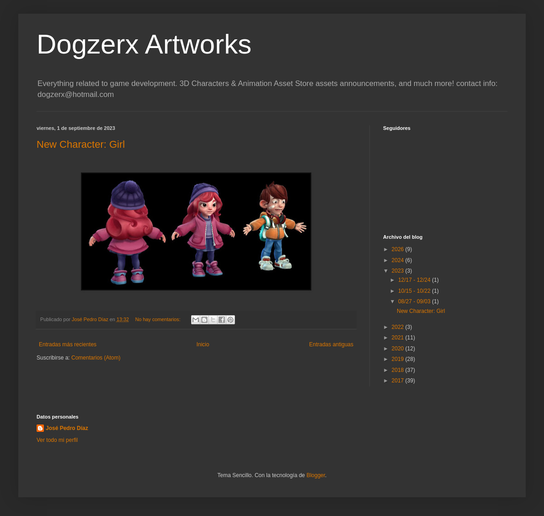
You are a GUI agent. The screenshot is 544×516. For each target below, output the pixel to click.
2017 (398, 380)
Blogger (315, 475)
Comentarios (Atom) (95, 358)
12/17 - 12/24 (415, 280)
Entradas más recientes (67, 344)
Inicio (203, 344)
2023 (398, 271)
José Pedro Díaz (67, 428)
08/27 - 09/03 (415, 301)
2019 (398, 359)
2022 (398, 327)
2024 (398, 260)
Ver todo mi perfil (57, 440)
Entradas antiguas (331, 344)
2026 (398, 249)
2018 (398, 370)
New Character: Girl (81, 144)
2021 (398, 337)
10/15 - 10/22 (415, 291)
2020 (398, 348)
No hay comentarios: (158, 319)
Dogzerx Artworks (144, 44)
